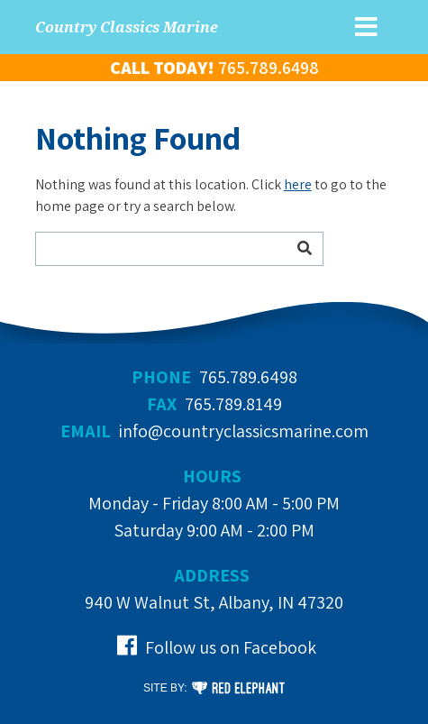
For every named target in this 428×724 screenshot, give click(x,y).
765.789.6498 (248, 377)
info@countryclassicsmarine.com (244, 431)
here (298, 184)
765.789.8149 (233, 404)
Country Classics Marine (126, 27)
